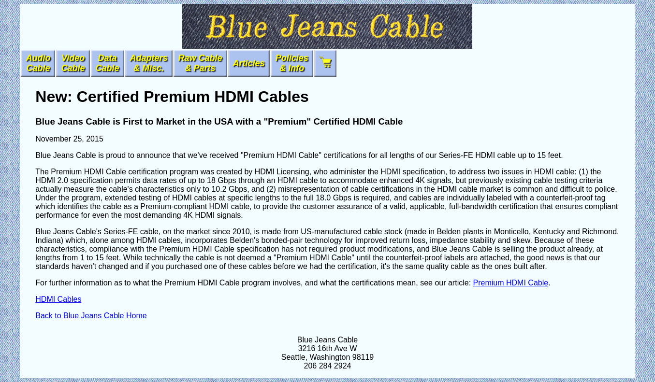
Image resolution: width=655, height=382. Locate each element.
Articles (249, 63)
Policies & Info (292, 63)
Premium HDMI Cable (511, 283)
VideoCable (73, 63)
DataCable (107, 63)
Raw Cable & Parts (200, 63)
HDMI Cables (58, 299)
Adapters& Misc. (149, 63)
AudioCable (38, 63)
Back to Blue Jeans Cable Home (90, 315)
